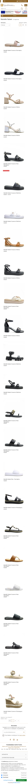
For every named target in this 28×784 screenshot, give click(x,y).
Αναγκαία (5, 772)
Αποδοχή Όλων (21, 780)
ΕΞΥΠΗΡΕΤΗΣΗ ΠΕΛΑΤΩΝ (8, 757)
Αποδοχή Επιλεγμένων (8, 780)
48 (23, 25)
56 (25, 25)
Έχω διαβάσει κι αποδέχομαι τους (15, 735)
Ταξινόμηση (3, 22)
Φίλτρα (9, 15)
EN (4, 1)
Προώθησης (5, 777)
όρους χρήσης (22, 735)
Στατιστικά (5, 775)
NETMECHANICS (16, 782)
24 (20, 25)
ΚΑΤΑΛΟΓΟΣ (5, 754)
